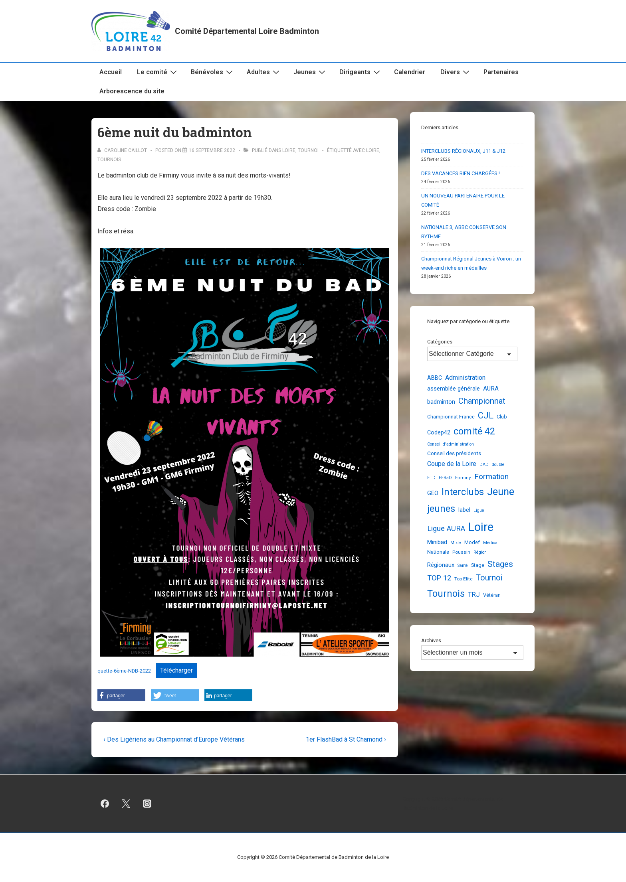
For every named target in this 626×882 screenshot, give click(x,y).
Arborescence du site (131, 91)
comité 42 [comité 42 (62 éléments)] (474, 431)
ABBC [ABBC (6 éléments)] (434, 378)
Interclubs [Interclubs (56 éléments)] (463, 492)
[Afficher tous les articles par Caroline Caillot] (122, 150)
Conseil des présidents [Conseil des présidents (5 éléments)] (454, 453)
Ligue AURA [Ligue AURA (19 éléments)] (446, 528)
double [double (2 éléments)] (498, 464)
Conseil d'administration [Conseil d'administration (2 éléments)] (450, 444)
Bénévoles (213, 71)
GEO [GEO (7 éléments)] (432, 493)
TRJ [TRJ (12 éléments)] (474, 594)
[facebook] (105, 803)
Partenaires (501, 72)
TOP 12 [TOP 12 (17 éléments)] (439, 578)
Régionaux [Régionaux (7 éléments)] (440, 564)
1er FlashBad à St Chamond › (346, 739)
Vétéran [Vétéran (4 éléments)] (492, 595)
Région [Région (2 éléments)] (480, 552)
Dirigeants (360, 71)
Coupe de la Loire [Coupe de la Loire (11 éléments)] (451, 464)
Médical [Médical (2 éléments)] (491, 542)
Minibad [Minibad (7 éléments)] (437, 542)
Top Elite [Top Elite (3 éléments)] (463, 579)
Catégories (439, 342)
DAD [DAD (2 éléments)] (484, 464)
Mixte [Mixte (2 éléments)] (455, 542)
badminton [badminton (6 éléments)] (441, 402)
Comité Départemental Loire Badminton (247, 31)
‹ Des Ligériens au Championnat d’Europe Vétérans (174, 739)
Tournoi (308, 150)
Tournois (109, 159)
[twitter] (126, 803)
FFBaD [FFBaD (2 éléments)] (445, 477)
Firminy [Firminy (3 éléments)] (463, 477)
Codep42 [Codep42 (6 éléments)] (438, 432)
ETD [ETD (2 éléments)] (431, 477)
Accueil (110, 72)
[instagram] (147, 803)
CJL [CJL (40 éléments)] (485, 415)
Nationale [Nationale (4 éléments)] (438, 552)
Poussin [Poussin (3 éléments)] (461, 552)
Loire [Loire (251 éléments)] (480, 527)
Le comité (158, 71)
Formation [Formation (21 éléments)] (491, 476)
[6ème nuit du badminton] (212, 150)
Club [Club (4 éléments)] (502, 417)
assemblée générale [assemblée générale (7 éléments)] (453, 388)
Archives (431, 640)
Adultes (264, 71)
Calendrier (409, 72)
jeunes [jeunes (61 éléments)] (441, 508)
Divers (455, 71)
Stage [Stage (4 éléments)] (477, 565)
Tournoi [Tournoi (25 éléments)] (489, 577)
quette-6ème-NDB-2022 (124, 671)
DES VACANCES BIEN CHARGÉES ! (460, 173)
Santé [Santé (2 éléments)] (463, 565)
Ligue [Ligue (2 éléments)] (478, 510)
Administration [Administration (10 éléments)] (465, 377)
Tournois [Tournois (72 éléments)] (446, 593)
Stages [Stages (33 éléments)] (500, 564)
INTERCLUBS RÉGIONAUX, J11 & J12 (463, 151)
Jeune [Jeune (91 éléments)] (500, 491)
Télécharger (176, 670)
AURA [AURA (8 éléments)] (491, 388)
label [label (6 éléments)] (464, 510)
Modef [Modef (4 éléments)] (472, 542)
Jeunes (310, 71)
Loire (288, 150)
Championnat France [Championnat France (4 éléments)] (451, 417)
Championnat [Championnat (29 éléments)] (481, 401)
